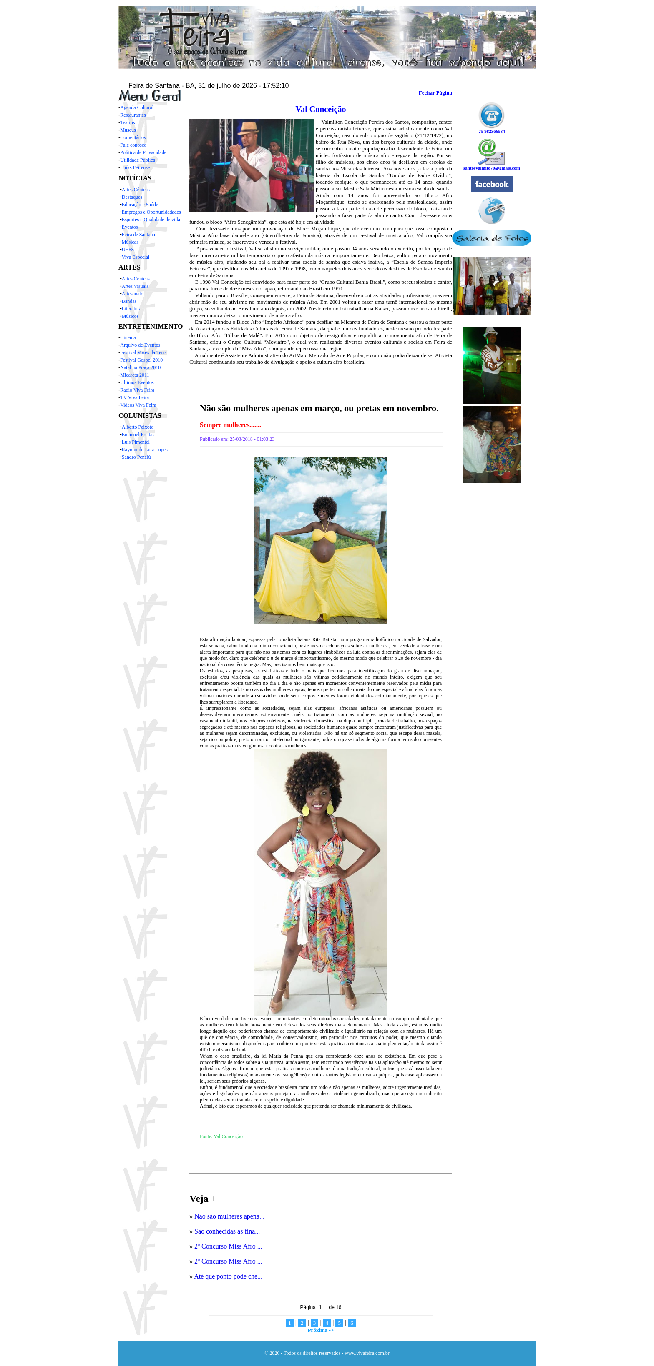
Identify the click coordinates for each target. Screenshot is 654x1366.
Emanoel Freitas (138, 434)
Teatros (127, 122)
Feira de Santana (138, 234)
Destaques (132, 197)
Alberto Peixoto (137, 427)
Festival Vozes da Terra (143, 352)
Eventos (130, 227)
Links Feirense (135, 167)
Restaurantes (133, 115)
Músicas (130, 242)
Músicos (130, 316)
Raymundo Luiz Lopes (145, 449)
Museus (128, 130)
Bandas (129, 301)
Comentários (133, 137)
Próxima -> (321, 1330)
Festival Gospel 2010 (141, 360)
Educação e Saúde (140, 204)
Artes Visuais (135, 286)
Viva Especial (135, 257)
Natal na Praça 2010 (140, 367)
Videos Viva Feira (138, 405)
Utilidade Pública (137, 160)
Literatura (131, 309)
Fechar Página (435, 93)
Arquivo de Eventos (140, 345)
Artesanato (132, 294)
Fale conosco (133, 145)
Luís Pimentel (136, 442)
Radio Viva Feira (137, 390)
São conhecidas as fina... (227, 1231)
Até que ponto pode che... (228, 1276)
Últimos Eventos (136, 382)
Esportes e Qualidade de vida (151, 219)
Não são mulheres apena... (229, 1216)
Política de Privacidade (143, 152)
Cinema (128, 337)
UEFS (128, 249)
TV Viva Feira (134, 397)
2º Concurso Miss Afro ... (228, 1246)
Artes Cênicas (136, 189)
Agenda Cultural (136, 107)
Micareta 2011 (134, 375)
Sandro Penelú (136, 457)
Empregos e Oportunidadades (151, 212)
